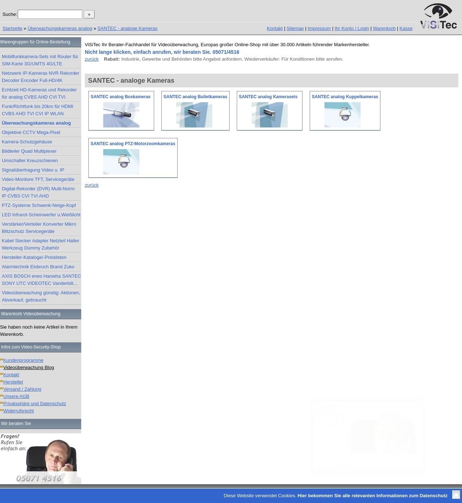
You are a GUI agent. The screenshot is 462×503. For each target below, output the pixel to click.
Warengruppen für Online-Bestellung (35, 41)
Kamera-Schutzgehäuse (27, 141)
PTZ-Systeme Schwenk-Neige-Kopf (39, 205)
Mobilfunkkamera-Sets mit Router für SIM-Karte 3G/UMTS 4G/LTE (40, 60)
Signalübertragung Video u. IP (33, 170)
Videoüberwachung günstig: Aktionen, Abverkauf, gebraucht (41, 296)
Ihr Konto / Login (352, 28)
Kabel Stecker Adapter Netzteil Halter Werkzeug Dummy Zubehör (40, 244)
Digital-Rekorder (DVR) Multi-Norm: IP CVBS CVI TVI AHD (38, 192)
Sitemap (295, 28)
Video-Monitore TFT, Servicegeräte (38, 179)
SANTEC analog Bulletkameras (195, 96)
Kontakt (275, 28)
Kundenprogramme (23, 360)
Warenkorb (384, 28)
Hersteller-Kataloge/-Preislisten (34, 257)
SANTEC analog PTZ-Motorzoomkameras (133, 143)
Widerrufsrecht (18, 410)
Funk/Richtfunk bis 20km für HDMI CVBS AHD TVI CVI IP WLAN (37, 110)
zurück (92, 59)
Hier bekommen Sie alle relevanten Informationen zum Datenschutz (373, 495)
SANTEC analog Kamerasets (268, 96)
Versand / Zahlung (22, 389)
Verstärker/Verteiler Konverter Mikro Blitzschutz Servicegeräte (39, 227)
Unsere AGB (16, 396)
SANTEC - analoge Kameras (127, 28)
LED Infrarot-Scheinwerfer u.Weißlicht (41, 214)
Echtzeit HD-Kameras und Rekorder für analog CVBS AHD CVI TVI (39, 93)
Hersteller (13, 382)
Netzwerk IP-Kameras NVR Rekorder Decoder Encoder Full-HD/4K (40, 76)
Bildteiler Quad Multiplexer (29, 151)
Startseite (12, 28)
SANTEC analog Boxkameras (121, 96)
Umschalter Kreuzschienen (30, 160)
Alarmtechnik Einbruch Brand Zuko (38, 266)
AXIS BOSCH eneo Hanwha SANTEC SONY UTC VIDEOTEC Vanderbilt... (41, 279)
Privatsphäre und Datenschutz (34, 403)
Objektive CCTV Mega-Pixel (31, 132)
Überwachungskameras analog (59, 28)
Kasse (406, 28)
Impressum (319, 28)
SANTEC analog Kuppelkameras (345, 96)
